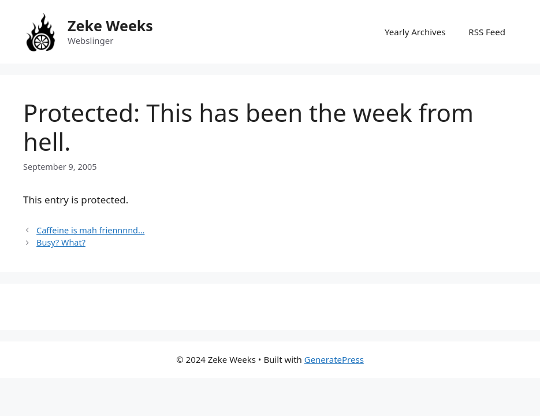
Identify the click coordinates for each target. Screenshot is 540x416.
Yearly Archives (415, 32)
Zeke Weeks (110, 25)
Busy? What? (60, 242)
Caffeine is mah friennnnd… (90, 230)
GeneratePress (334, 359)
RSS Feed (486, 32)
